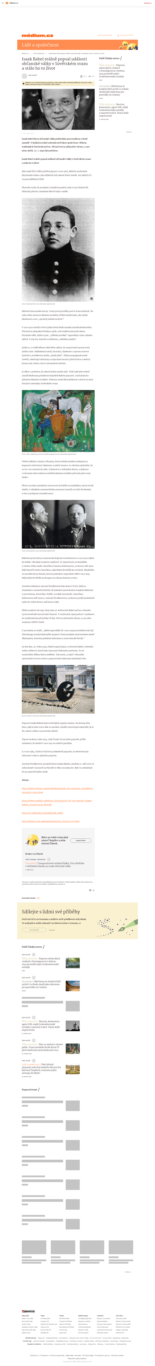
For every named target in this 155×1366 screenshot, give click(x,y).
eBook (83, 76)
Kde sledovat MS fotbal (66, 1327)
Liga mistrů (63, 1333)
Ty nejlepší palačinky (84, 1318)
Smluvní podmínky (57, 1355)
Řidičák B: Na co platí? (123, 1327)
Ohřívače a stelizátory (102, 1341)
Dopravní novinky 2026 (123, 1324)
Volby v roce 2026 (27, 1318)
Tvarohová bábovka (84, 1327)
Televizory (100, 1344)
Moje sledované (105, 35)
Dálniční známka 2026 (123, 1321)
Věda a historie (106, 65)
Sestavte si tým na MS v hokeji (79, 1338)
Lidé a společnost (31, 1064)
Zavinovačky (114, 1341)
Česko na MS (45, 1327)
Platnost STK (120, 1333)
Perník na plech (83, 1333)
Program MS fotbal (65, 1321)
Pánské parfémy (121, 1344)
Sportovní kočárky (39, 1341)
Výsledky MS (44, 1333)
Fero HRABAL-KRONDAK (35, 859)
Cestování (30, 863)
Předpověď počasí (52, 1338)
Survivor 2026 (107, 1338)
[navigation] (2, 3)
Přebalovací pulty (125, 1341)
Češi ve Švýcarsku (102, 1327)
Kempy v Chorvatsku (103, 1318)
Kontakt (78, 1355)
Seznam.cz (148, 3)
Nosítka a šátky (89, 1341)
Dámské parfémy (72, 1344)
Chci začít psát (124, 35)
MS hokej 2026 (45, 1318)
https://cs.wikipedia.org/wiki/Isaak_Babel (42, 813)
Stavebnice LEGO (60, 1344)
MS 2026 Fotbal (64, 1318)
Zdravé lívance (83, 1324)
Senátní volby (26, 1324)
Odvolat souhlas (117, 1355)
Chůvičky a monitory (76, 1341)
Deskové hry (92, 1344)
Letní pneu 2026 (121, 1318)
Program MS (45, 1321)
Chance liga (63, 1330)
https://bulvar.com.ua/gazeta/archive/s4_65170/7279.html (50, 821)
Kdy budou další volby (29, 1330)
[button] (58, 109)
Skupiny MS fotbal (65, 1324)
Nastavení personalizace (77, 1359)
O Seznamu (44, 1355)
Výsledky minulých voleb (30, 1327)
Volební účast (26, 1333)
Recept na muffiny (84, 1321)
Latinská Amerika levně (104, 1330)
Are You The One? (95, 1338)
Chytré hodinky (110, 1344)
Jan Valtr (32, 75)
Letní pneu (83, 1344)
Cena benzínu (63, 1338)
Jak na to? (52, 930)
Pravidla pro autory (102, 1355)
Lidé (38, 898)
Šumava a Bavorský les (104, 1324)
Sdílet (91, 76)
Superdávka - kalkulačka (120, 1338)
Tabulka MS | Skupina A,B (49, 1324)
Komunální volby (27, 1321)
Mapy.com (41, 1338)
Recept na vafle (83, 1330)
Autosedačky (50, 1341)
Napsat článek (80, 840)
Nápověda (69, 1355)
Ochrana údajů (88, 1355)
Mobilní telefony (48, 1344)
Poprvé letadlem (102, 1321)
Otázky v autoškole (122, 1330)
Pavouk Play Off (46, 1330)
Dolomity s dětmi (102, 1333)
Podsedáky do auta (62, 1341)
